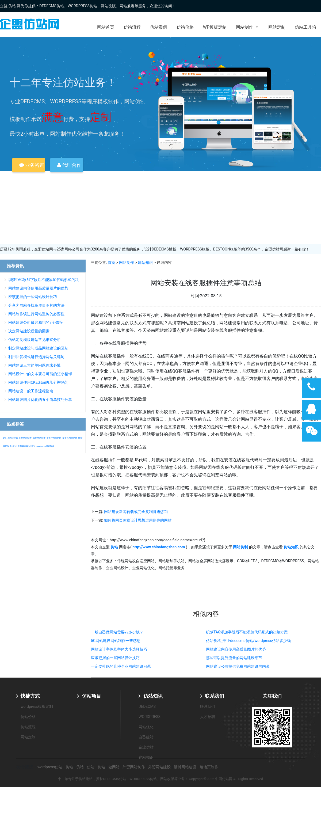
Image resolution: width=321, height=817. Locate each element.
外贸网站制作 (134, 767)
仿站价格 (185, 27)
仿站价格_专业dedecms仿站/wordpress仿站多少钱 (248, 641)
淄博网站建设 (185, 767)
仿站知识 (153, 696)
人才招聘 (207, 717)
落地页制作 (209, 767)
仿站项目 (91, 696)
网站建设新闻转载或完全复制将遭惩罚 (136, 512)
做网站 (114, 767)
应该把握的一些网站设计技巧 (115, 658)
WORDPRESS (149, 717)
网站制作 (247, 27)
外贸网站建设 (159, 767)
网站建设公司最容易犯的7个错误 (35, 322)
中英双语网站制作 (26, 446)
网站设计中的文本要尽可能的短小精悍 (40, 374)
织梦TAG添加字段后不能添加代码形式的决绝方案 (247, 632)
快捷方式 (30, 696)
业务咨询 (31, 165)
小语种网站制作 (53, 438)
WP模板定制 (215, 27)
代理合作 (69, 165)
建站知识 (145, 262)
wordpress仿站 (49, 767)
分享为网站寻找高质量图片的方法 (36, 305)
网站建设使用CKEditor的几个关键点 (38, 382)
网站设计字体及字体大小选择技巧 (119, 649)
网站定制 (276, 27)
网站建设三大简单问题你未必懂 (34, 365)
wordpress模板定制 (37, 706)
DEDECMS (147, 706)
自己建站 (146, 737)
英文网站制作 (25, 438)
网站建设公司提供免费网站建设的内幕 (238, 666)
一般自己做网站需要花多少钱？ (117, 632)
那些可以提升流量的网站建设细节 (234, 658)
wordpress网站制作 (45, 446)
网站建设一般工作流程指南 (30, 391)
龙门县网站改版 (10, 438)
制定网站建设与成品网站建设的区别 (38, 348)
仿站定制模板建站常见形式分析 (34, 339)
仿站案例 (158, 27)
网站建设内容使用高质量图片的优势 (236, 649)
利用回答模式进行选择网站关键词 (36, 357)
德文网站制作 (39, 438)
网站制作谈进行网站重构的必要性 (36, 314)
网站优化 (146, 727)
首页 (111, 262)
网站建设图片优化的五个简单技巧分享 (40, 399)
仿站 (14, 446)
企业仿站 (146, 747)
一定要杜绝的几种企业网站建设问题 (121, 666)
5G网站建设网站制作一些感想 (115, 641)
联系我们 (214, 696)
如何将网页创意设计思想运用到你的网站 (137, 520)
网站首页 (105, 27)
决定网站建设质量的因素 (28, 331)
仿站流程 (132, 27)
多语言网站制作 (69, 438)
